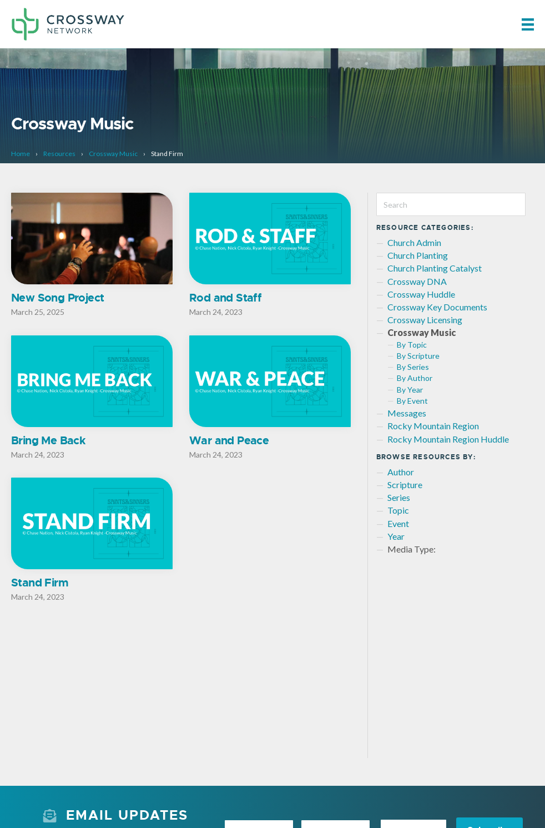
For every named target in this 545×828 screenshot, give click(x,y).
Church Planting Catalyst (434, 268)
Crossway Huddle (421, 294)
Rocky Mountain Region (433, 425)
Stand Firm (39, 583)
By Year (410, 389)
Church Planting (417, 255)
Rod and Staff (225, 297)
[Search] (451, 204)
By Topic (412, 344)
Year (396, 536)
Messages (406, 413)
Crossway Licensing (424, 319)
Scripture (404, 484)
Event (398, 523)
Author (400, 471)
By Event (412, 400)
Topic (398, 510)
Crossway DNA (417, 281)
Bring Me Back (48, 440)
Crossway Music (113, 153)
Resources (59, 153)
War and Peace (229, 440)
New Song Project (57, 297)
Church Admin (414, 242)
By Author (414, 378)
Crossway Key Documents (437, 307)
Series (398, 497)
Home (20, 153)
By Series (413, 367)
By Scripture (418, 355)
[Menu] (528, 24)
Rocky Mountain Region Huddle (448, 439)
